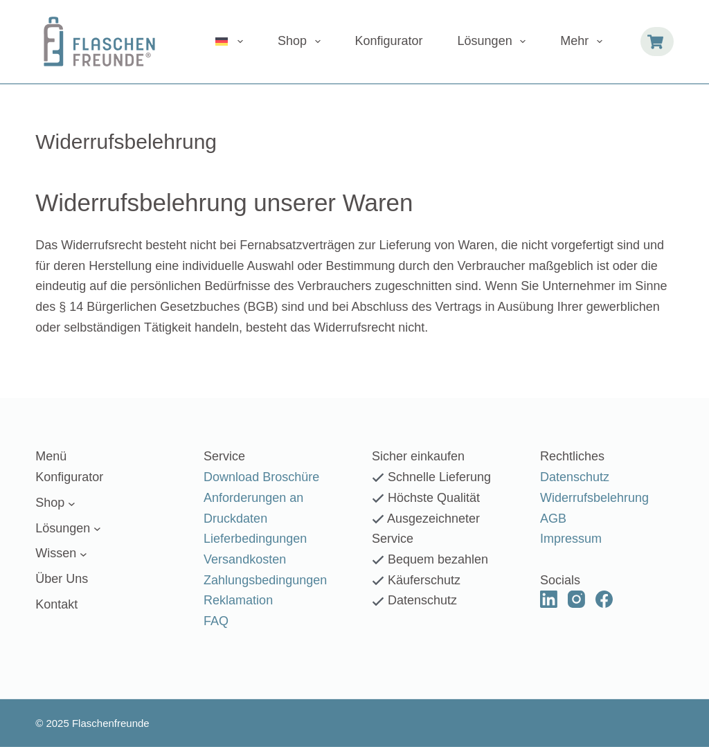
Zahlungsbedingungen (265, 579)
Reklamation (238, 600)
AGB (553, 518)
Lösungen (495, 41)
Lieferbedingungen (255, 539)
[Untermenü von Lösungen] (97, 528)
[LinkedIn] (548, 599)
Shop (302, 41)
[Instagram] (576, 599)
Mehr (584, 41)
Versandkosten (245, 559)
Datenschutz (574, 477)
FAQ (216, 621)
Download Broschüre (261, 477)
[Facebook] (604, 599)
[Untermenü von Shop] (71, 503)
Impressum (571, 539)
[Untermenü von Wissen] (83, 554)
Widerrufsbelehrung (594, 498)
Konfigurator (389, 41)
